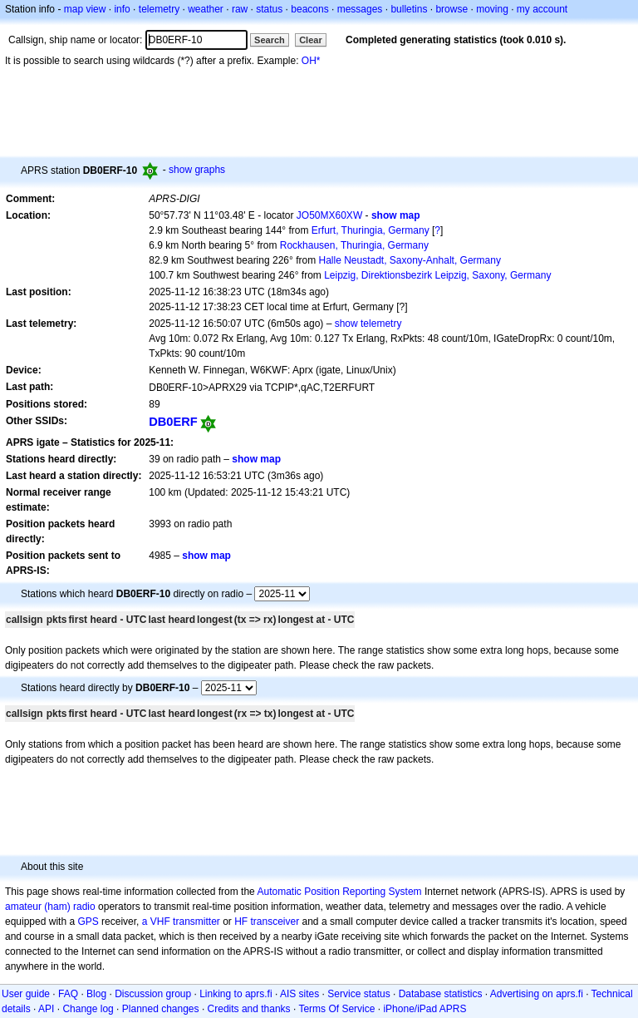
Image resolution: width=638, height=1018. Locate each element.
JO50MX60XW (329, 215)
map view (85, 9)
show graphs (197, 169)
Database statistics (441, 994)
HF (241, 921)
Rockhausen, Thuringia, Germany (354, 245)
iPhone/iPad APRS (424, 1009)
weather (205, 9)
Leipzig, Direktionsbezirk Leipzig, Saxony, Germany (437, 275)
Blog (96, 994)
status (269, 9)
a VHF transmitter (181, 921)
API (46, 1009)
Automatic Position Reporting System (339, 891)
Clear (310, 40)
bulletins (408, 9)
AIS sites (299, 994)
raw (240, 9)
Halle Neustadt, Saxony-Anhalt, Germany (409, 260)
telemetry (159, 9)
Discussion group (153, 994)
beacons (309, 9)
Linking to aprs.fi (235, 994)
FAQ (68, 994)
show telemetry (368, 323)
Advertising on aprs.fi (536, 994)
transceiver (275, 921)
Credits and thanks (249, 1009)
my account (542, 9)
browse (451, 9)
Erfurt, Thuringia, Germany (370, 230)
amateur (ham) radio (50, 906)
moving (492, 9)
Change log (87, 1009)
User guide (26, 994)
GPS (87, 921)
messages (360, 9)
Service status (358, 994)
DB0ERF (173, 421)
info (122, 9)
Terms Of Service (336, 1009)
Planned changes (160, 1009)
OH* (311, 61)
